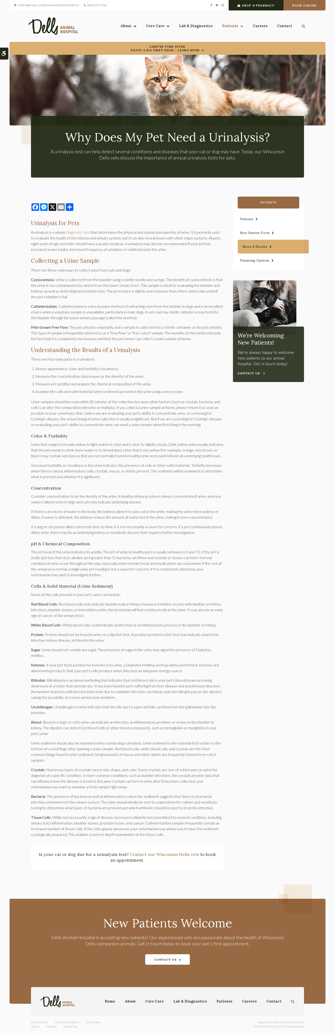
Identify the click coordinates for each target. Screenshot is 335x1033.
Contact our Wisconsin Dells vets (164, 854)
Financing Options (254, 260)
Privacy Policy (39, 1022)
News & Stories (254, 246)
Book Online (304, 5)
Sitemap (51, 1026)
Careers (257, 26)
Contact (282, 26)
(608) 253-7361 (97, 5)
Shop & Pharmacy (255, 5)
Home (110, 1001)
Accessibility (93, 1022)
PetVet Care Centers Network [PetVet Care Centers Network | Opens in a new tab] (285, 1026)
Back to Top (70, 1026)
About (123, 26)
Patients (228, 26)
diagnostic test (78, 232)
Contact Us (165, 959)
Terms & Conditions (67, 1022)
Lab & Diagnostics (193, 26)
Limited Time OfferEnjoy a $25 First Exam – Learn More (165, 48)
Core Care (153, 26)
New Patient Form (254, 233)
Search (35, 1026)
